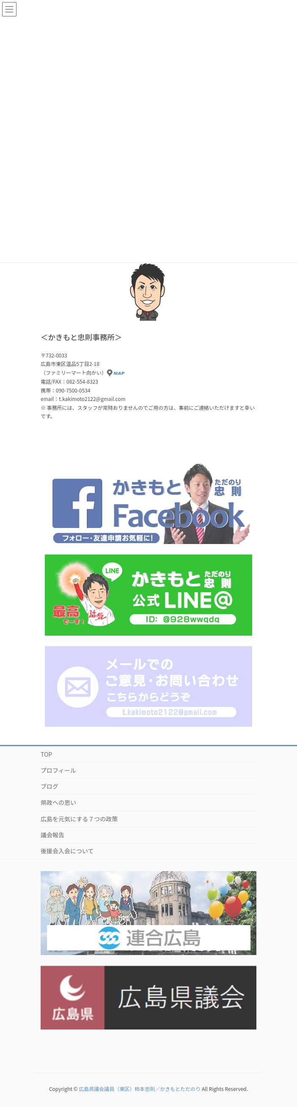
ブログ (49, 786)
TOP (46, 754)
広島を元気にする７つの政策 (79, 819)
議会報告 (52, 835)
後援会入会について (67, 851)
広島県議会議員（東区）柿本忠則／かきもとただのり (140, 1088)
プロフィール (58, 770)
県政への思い (58, 802)
